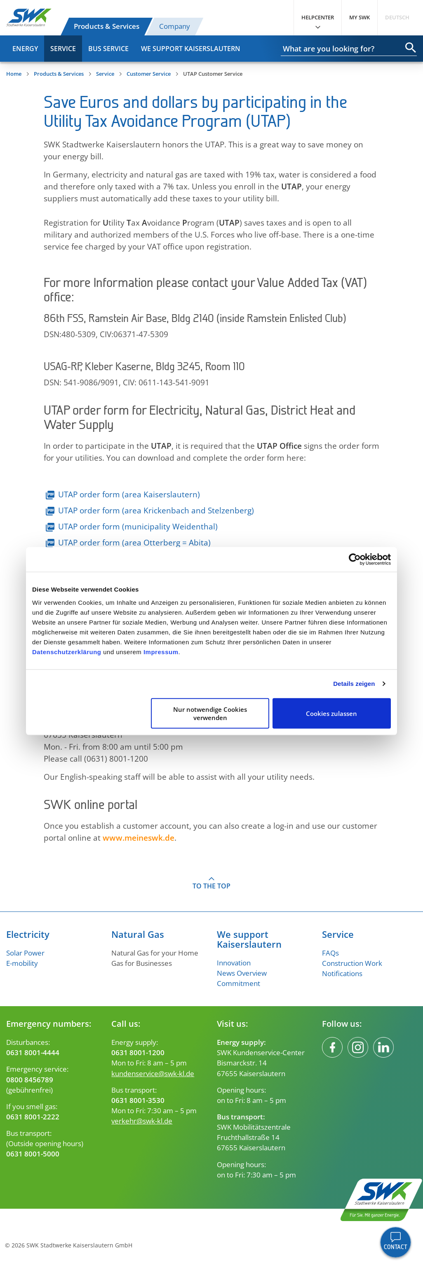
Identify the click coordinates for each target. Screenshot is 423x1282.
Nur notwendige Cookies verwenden (210, 713)
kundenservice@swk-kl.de (152, 1073)
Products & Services (106, 26)
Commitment (238, 983)
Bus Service (108, 48)
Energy (25, 48)
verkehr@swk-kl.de (141, 1121)
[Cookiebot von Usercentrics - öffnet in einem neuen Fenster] (355, 559)
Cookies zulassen (331, 713)
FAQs (330, 953)
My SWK (359, 17)
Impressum (161, 651)
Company (174, 26)
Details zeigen (354, 683)
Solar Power (25, 953)
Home (13, 73)
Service (63, 48)
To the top (211, 885)
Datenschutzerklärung (66, 651)
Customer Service (149, 73)
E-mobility (22, 963)
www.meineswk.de (138, 837)
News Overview (242, 973)
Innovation (234, 962)
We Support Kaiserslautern (190, 48)
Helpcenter (317, 17)
